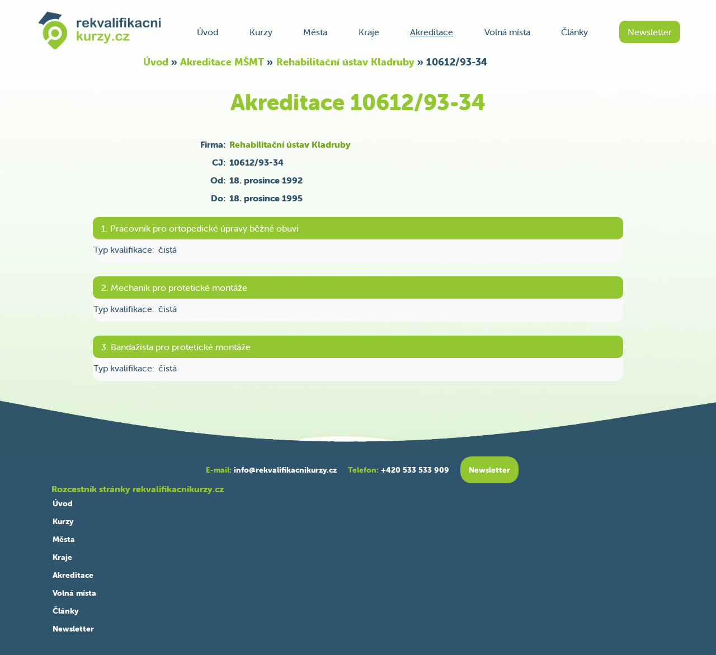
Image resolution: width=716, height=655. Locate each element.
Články (574, 31)
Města (315, 31)
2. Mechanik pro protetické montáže (174, 287)
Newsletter (650, 31)
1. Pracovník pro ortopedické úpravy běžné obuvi (200, 228)
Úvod (207, 31)
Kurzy (260, 31)
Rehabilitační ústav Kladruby (345, 61)
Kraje (369, 31)
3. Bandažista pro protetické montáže (176, 346)
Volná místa (507, 31)
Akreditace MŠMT (222, 61)
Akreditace (431, 31)
